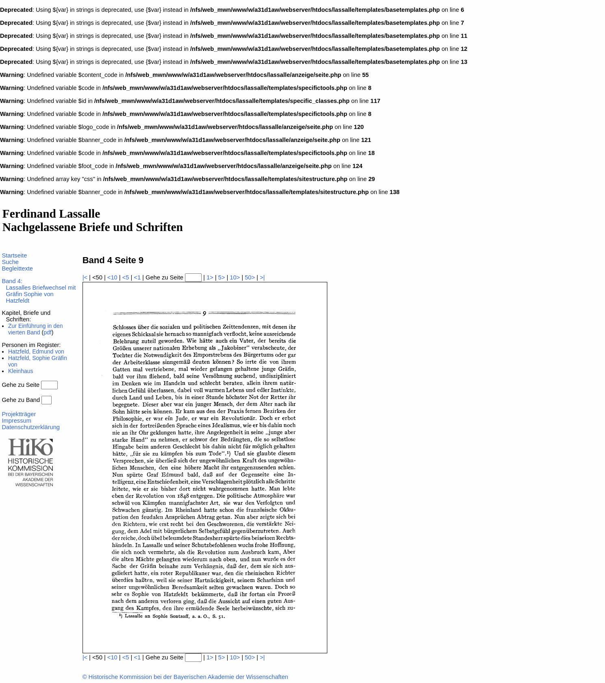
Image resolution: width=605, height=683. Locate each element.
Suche (10, 262)
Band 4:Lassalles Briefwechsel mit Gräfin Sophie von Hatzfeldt (39, 291)
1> (210, 277)
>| (262, 277)
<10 (112, 277)
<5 (125, 277)
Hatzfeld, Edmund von (36, 351)
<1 (137, 277)
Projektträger (19, 414)
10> (235, 277)
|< (85, 277)
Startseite (14, 255)
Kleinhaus (20, 371)
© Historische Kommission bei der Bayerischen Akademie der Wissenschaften (185, 677)
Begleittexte (17, 268)
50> (250, 277)
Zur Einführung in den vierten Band (35, 329)
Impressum (16, 420)
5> (221, 277)
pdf (47, 332)
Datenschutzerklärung (31, 427)
